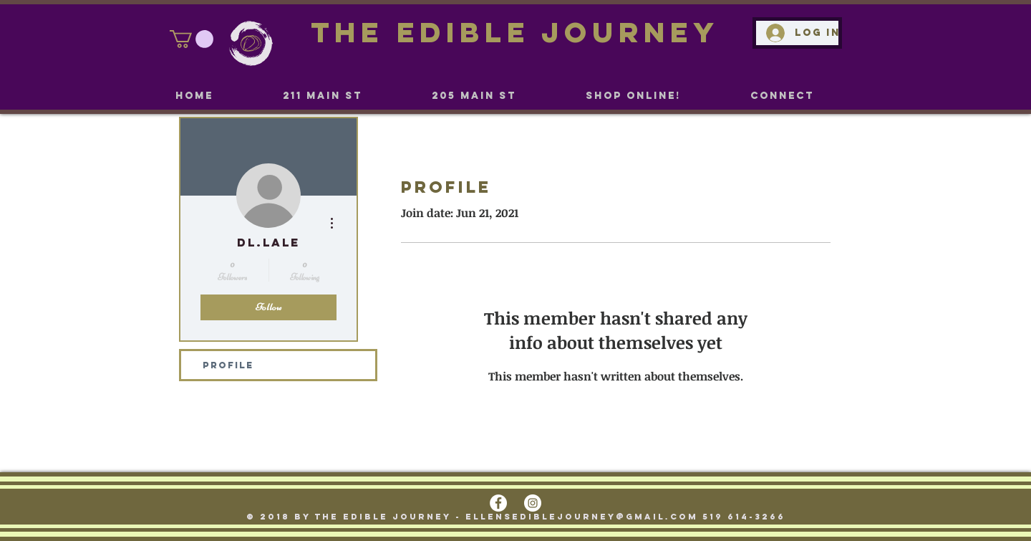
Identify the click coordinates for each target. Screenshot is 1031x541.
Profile (228, 365)
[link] (191, 39)
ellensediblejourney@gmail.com (581, 517)
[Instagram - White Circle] (532, 503)
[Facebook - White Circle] (498, 503)
